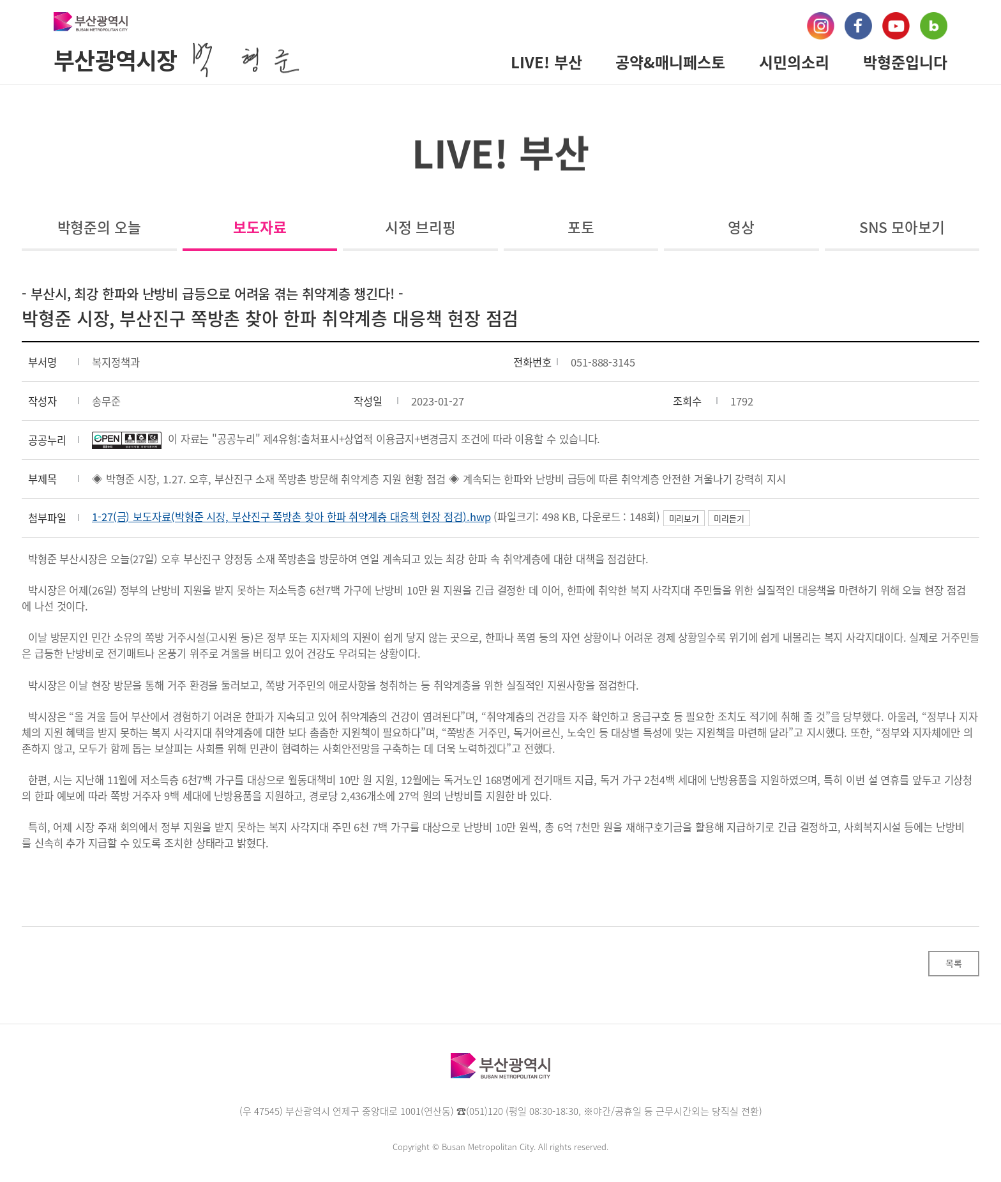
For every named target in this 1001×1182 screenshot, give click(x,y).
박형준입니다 (905, 61)
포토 (581, 227)
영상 (741, 227)
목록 (953, 963)
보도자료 (260, 227)
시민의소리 (794, 61)
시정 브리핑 (420, 227)
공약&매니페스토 (670, 61)
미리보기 (684, 518)
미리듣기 (729, 518)
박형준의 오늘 (99, 227)
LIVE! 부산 (546, 61)
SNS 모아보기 (902, 227)
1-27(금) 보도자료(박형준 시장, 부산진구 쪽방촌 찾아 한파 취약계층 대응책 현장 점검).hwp (291, 516)
